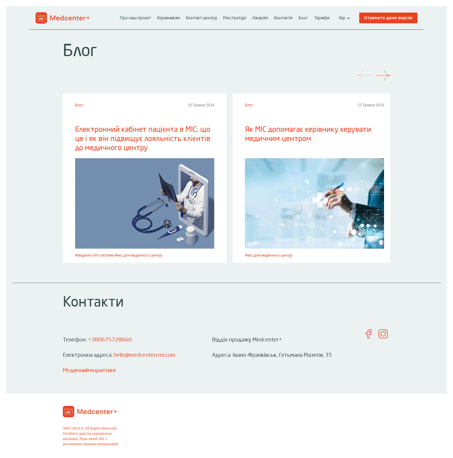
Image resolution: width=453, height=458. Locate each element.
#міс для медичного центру (138, 255)
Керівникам (168, 18)
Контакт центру (201, 18)
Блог (303, 18)
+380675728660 (110, 340)
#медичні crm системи (94, 255)
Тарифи (321, 18)
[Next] (388, 70)
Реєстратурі (234, 18)
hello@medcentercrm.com (144, 355)
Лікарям (260, 18)
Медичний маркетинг (89, 370)
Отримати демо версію (388, 18)
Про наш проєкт (135, 18)
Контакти (283, 18)
